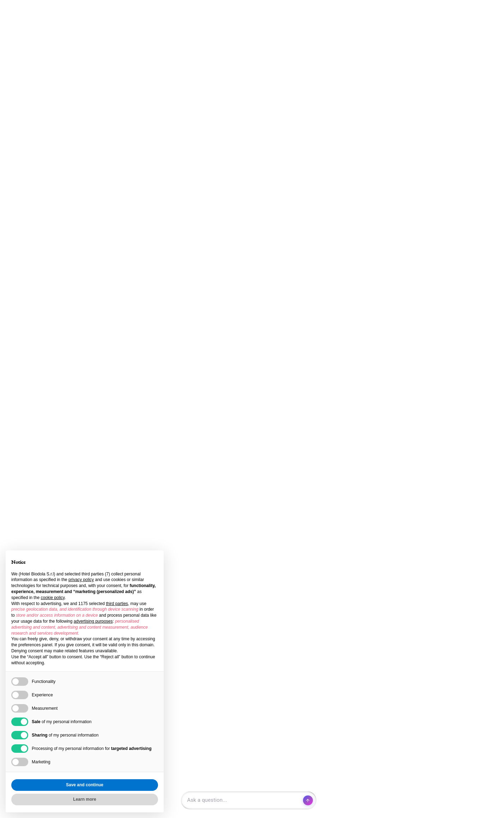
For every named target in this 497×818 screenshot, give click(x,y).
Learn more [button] (84, 799)
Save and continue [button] (84, 784)
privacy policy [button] (81, 579)
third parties (117, 603)
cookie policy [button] (53, 597)
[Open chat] (248, 800)
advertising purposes (93, 621)
